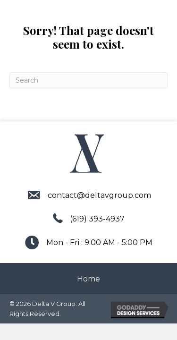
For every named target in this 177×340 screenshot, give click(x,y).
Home (88, 278)
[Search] (88, 80)
